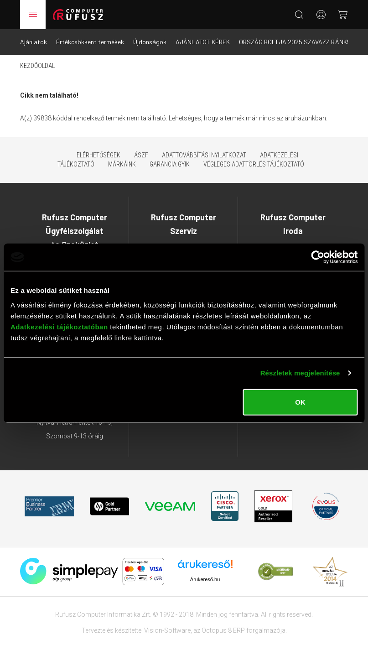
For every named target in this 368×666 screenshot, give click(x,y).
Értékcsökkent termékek (90, 42)
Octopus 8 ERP (223, 630)
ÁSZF (141, 155)
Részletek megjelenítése (300, 373)
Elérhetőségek (98, 155)
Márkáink (122, 164)
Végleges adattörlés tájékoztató (253, 164)
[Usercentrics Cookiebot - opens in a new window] (318, 257)
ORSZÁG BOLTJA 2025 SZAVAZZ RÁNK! (293, 42)
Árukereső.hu (205, 579)
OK (300, 402)
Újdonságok (149, 42)
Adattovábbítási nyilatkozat (204, 155)
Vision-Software (167, 630)
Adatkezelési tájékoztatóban (59, 326)
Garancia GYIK (170, 164)
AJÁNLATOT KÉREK (203, 42)
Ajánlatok (33, 42)
